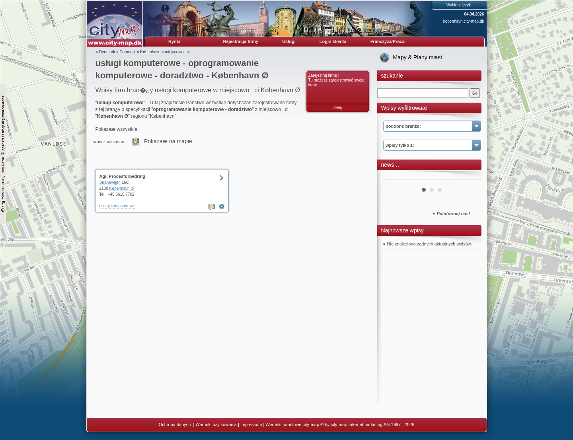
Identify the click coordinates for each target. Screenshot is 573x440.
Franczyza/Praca (387, 41)
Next (470, 176)
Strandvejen (110, 182)
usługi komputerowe (117, 206)
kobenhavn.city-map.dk (463, 21)
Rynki (174, 41)
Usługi (289, 41)
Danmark (128, 52)
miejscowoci (177, 52)
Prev (393, 176)
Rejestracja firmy (241, 41)
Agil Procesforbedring (122, 176)
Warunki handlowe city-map (292, 424)
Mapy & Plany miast (417, 57)
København (150, 52)
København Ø (121, 188)
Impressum (251, 424)
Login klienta (333, 41)
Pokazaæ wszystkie (116, 129)
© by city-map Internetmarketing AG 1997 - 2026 (367, 424)
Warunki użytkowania (216, 424)
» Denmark (105, 52)
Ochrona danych (175, 424)
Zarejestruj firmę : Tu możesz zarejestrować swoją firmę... (336, 80)
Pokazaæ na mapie (168, 141)
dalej (337, 107)
